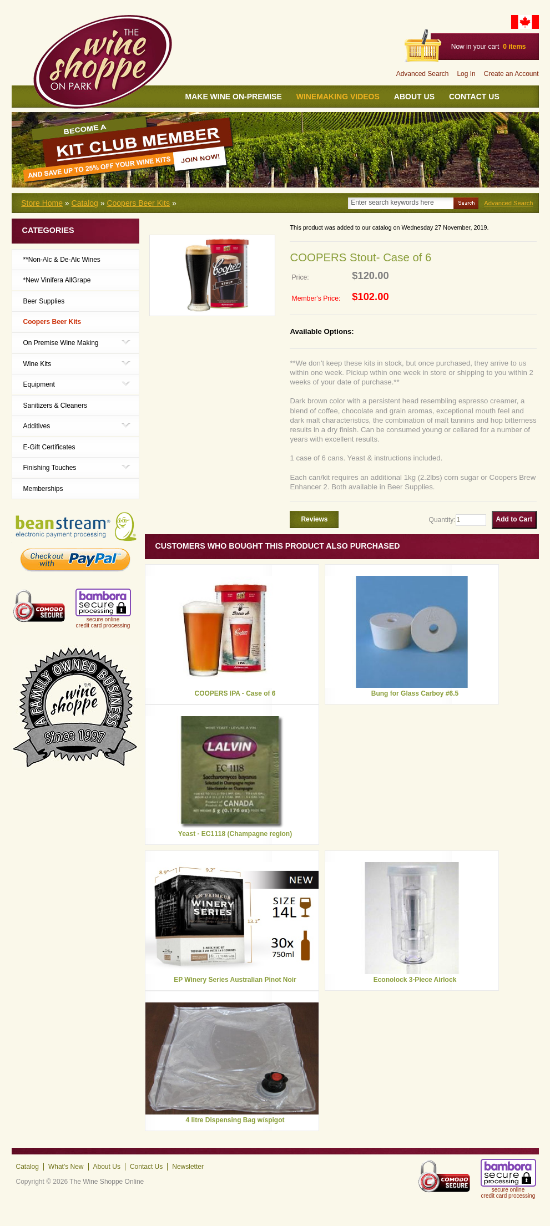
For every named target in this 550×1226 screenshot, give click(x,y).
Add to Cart (514, 519)
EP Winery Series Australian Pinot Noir (235, 980)
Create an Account (511, 74)
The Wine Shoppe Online (106, 1182)
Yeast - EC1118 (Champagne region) (235, 834)
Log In (466, 74)
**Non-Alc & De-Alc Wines (61, 260)
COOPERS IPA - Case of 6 (234, 693)
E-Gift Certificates (49, 447)
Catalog (85, 203)
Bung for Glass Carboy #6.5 (414, 693)
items (514, 46)
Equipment (39, 384)
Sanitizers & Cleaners (55, 405)
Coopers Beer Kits (138, 203)
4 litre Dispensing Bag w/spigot (234, 1120)
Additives (37, 426)
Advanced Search (422, 74)
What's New (66, 1167)
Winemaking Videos (338, 96)
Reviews (314, 519)
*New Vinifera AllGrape (57, 280)
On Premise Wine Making (61, 342)
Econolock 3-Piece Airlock (415, 980)
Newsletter (188, 1167)
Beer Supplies (44, 301)
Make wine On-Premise (233, 96)
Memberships (43, 489)
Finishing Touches (50, 467)
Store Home (42, 203)
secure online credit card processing (103, 622)
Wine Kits (37, 363)
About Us (414, 96)
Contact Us (474, 96)
